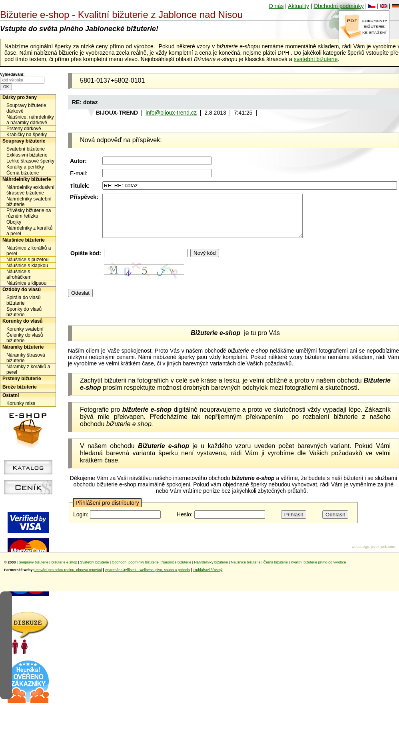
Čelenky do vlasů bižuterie (24, 337)
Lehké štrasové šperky (30, 161)
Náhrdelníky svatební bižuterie (29, 201)
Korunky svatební (25, 329)
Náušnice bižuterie (23, 240)
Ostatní (10, 395)
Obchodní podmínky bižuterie (135, 571)
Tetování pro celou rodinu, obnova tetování (68, 578)
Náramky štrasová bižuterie (25, 357)
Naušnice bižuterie (176, 571)
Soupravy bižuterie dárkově (26, 108)
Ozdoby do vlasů (21, 289)
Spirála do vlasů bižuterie (23, 300)
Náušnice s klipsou (26, 283)
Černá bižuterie (22, 173)
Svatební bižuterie (25, 149)
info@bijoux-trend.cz (171, 112)
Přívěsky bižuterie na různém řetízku (28, 213)
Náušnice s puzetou (27, 259)
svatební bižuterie (316, 59)
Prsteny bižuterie (21, 378)
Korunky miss (20, 403)
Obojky (13, 222)
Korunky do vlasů (22, 321)
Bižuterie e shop (64, 571)
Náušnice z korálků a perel (28, 250)
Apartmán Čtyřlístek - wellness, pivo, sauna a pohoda (147, 578)
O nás (276, 6)
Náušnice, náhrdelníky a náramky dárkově (30, 119)
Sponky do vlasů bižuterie (24, 311)
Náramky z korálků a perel (28, 369)
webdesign (360, 555)
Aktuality (298, 6)
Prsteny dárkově (23, 128)
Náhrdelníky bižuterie (26, 179)
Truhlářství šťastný (207, 578)
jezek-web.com (383, 555)
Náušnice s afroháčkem (19, 274)
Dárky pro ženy (19, 97)
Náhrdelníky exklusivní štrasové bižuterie (30, 190)
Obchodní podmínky (338, 6)
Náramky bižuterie (23, 347)
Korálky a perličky (25, 167)
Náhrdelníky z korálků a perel (29, 230)
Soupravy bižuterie (23, 141)
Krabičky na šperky (26, 134)
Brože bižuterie (19, 387)
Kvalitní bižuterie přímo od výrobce (318, 571)
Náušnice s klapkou (27, 265)
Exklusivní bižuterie (27, 155)
